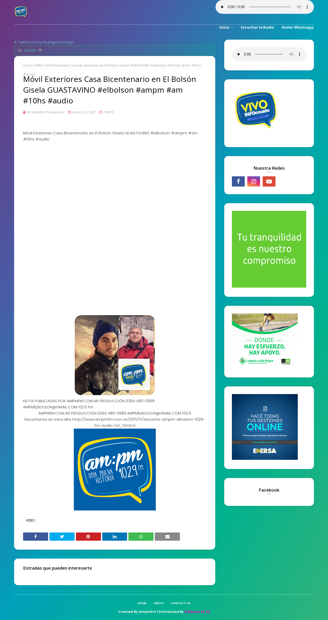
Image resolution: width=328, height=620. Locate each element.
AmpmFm (147, 611)
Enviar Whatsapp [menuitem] (298, 27)
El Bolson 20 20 (197, 611)
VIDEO (38, 65)
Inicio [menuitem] (224, 27)
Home (142, 603)
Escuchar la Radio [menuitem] (257, 27)
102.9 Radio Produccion (45, 112)
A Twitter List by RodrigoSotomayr (44, 42)
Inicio (27, 65)
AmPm (30, 50)
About (159, 603)
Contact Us (180, 603)
